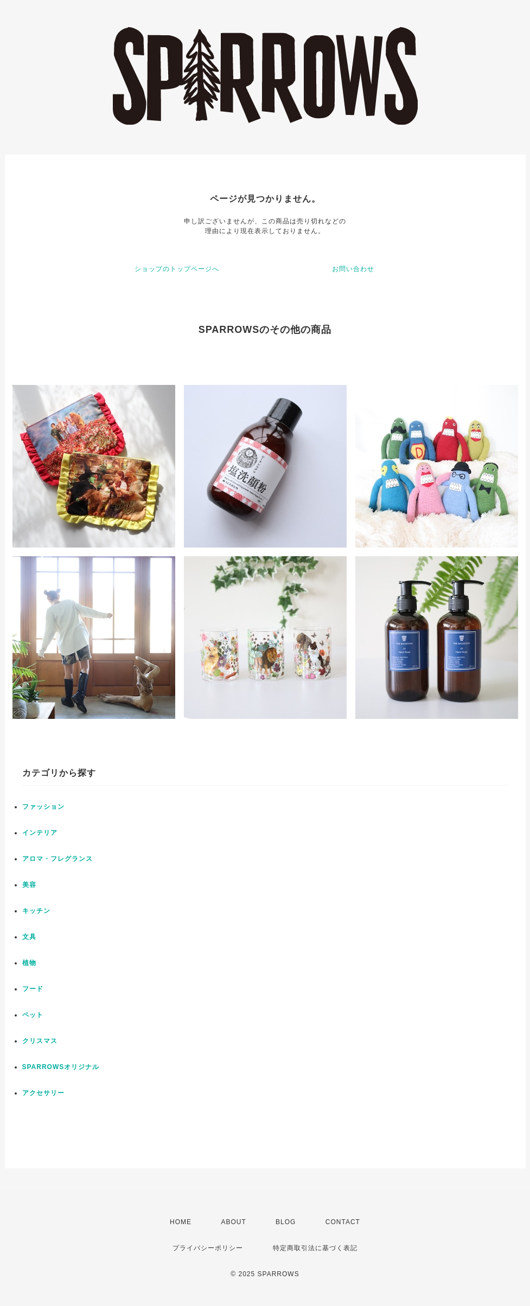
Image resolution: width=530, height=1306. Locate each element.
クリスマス (40, 1041)
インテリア (40, 833)
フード (32, 989)
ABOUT (233, 1222)
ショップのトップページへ (177, 269)
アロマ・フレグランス (57, 859)
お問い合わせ (353, 269)
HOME (180, 1222)
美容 (29, 885)
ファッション (43, 806)
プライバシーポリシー (208, 1248)
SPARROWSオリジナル (61, 1067)
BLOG (286, 1222)
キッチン (36, 911)
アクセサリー (43, 1093)
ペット (32, 1015)
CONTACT (342, 1222)
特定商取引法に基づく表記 (315, 1248)
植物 (29, 963)
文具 (29, 937)
